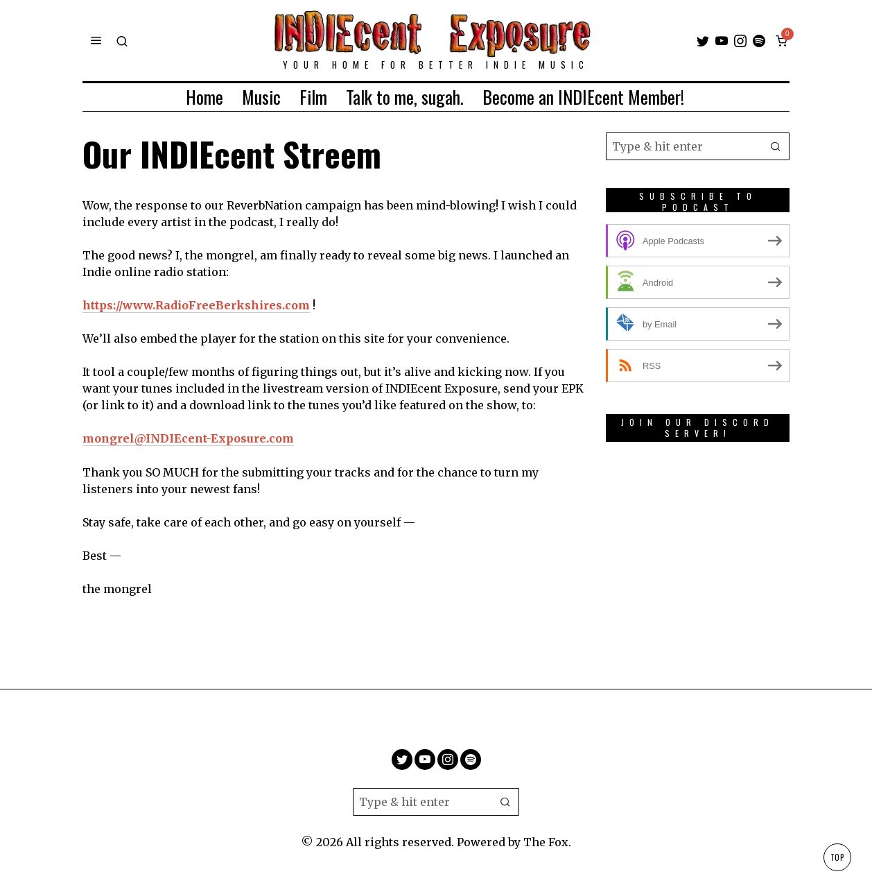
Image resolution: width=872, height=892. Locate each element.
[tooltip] (703, 41)
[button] (776, 146)
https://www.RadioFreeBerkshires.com (196, 305)
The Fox (545, 842)
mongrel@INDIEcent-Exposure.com (188, 438)
